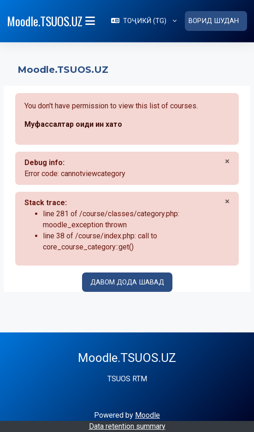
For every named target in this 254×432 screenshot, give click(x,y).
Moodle (147, 414)
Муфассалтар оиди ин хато (73, 123)
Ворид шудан (214, 21)
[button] (144, 20)
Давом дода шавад (127, 282)
